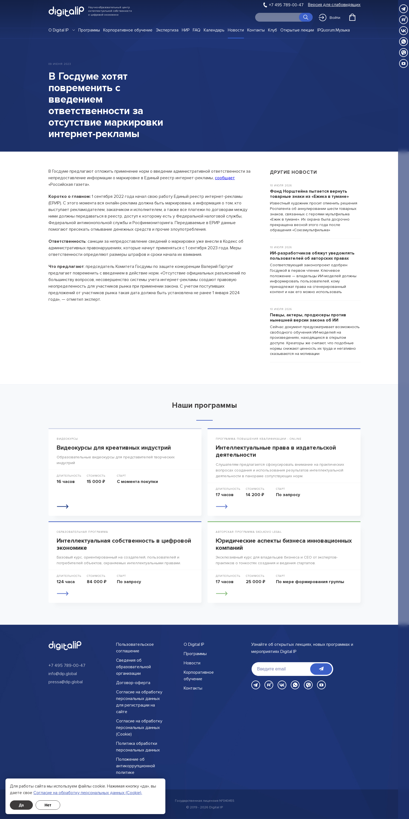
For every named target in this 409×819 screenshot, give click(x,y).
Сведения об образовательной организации (133, 667)
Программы (89, 30)
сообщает (225, 178)
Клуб (272, 30)
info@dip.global (62, 673)
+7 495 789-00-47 (286, 4)
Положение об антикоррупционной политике (135, 766)
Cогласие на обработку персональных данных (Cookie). (87, 792)
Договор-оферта (133, 682)
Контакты (256, 30)
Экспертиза (167, 30)
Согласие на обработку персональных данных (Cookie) (139, 727)
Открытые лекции (297, 30)
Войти (329, 17)
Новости (236, 30)
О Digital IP (58, 30)
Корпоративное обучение (127, 30)
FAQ (196, 30)
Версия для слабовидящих (334, 4)
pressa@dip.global (65, 682)
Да (21, 805)
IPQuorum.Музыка (333, 30)
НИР (185, 30)
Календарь (214, 30)
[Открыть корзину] (352, 17)
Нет (48, 805)
